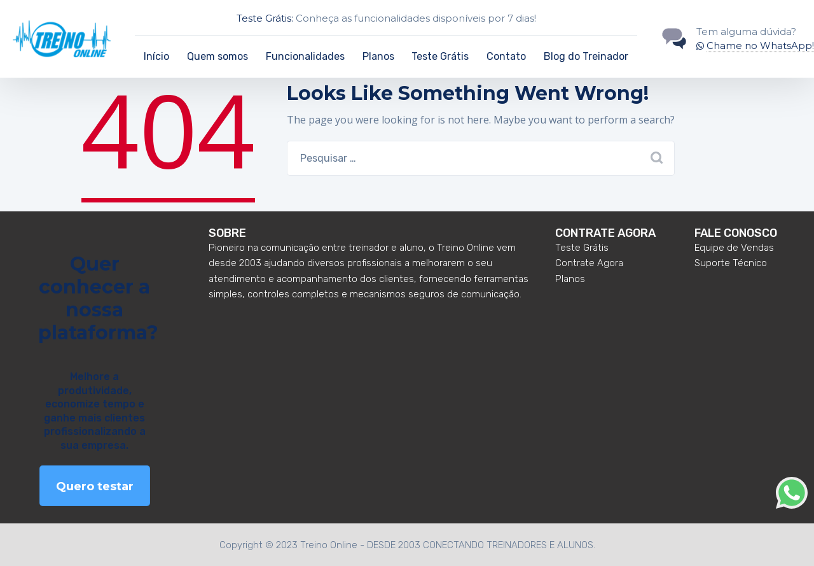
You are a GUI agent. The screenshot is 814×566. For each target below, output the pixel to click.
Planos (378, 56)
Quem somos (217, 56)
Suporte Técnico (730, 263)
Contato (506, 56)
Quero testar (95, 486)
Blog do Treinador (586, 56)
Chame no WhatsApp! (760, 45)
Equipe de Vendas (734, 247)
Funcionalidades (305, 56)
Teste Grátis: (265, 18)
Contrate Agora (589, 263)
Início (156, 56)
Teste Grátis (440, 56)
